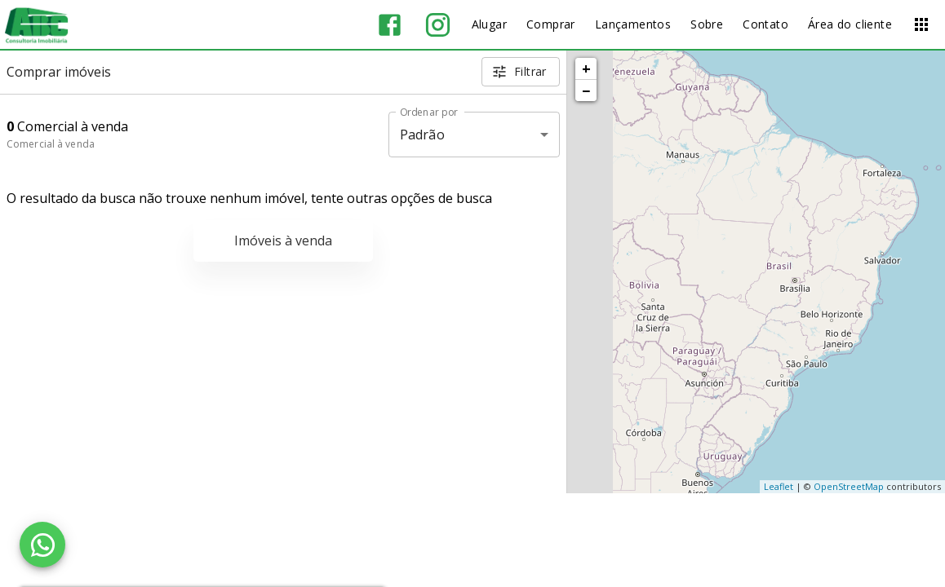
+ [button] (586, 68)
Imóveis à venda (283, 240)
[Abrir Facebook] (389, 25)
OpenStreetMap (849, 486)
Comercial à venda (51, 144)
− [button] (586, 90)
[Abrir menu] (921, 24)
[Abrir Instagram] (438, 25)
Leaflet (778, 486)
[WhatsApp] (42, 544)
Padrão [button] (422, 134)
